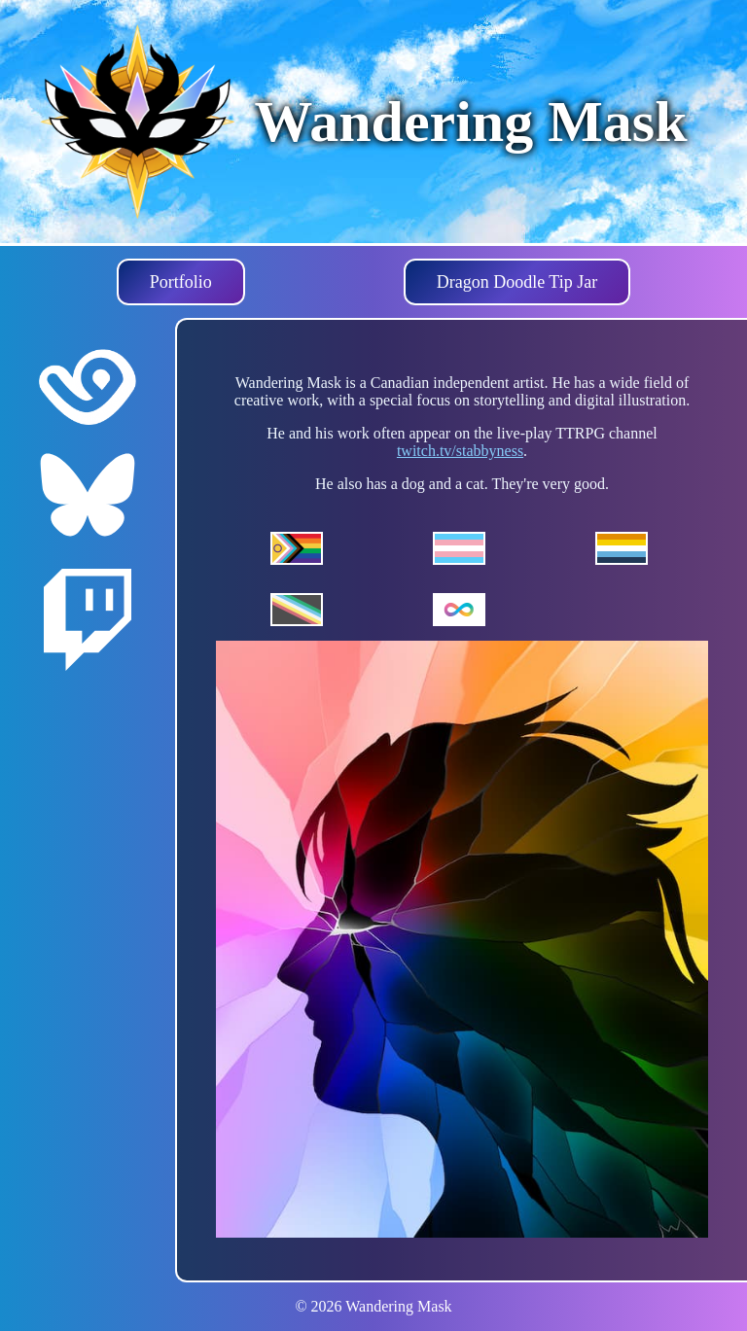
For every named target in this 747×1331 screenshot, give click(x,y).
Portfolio (181, 282)
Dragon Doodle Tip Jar (517, 282)
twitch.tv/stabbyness (460, 450)
